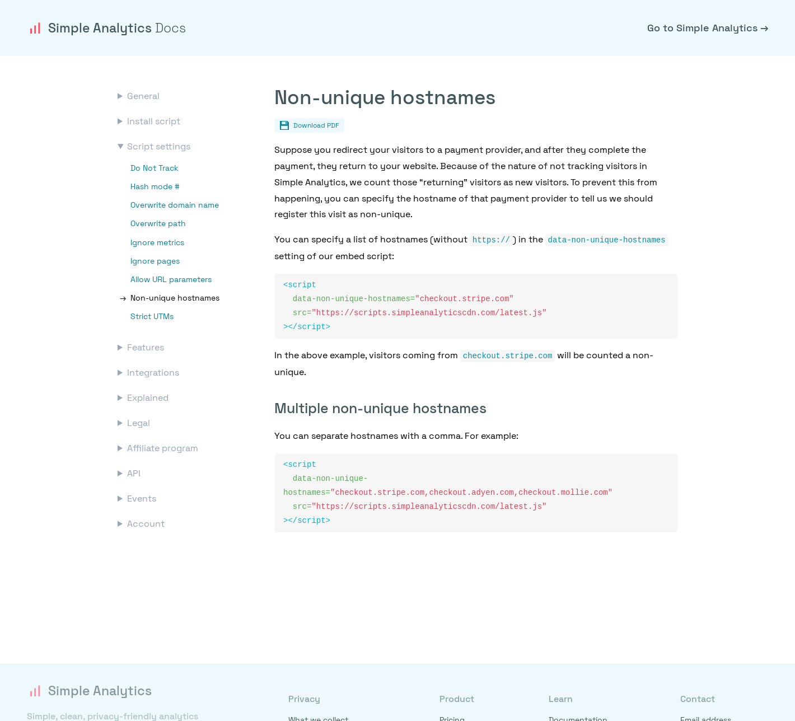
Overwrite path (158, 223)
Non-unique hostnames (174, 298)
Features (145, 347)
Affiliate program (162, 448)
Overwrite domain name (174, 205)
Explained (148, 398)
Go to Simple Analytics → (707, 27)
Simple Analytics (106, 28)
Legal (138, 423)
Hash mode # (155, 186)
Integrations (153, 372)
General (143, 96)
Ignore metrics (157, 242)
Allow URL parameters (171, 279)
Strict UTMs (152, 316)
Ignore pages (155, 261)
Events (141, 498)
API (134, 473)
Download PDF (309, 125)
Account (146, 524)
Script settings (158, 146)
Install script (153, 121)
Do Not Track (154, 168)
